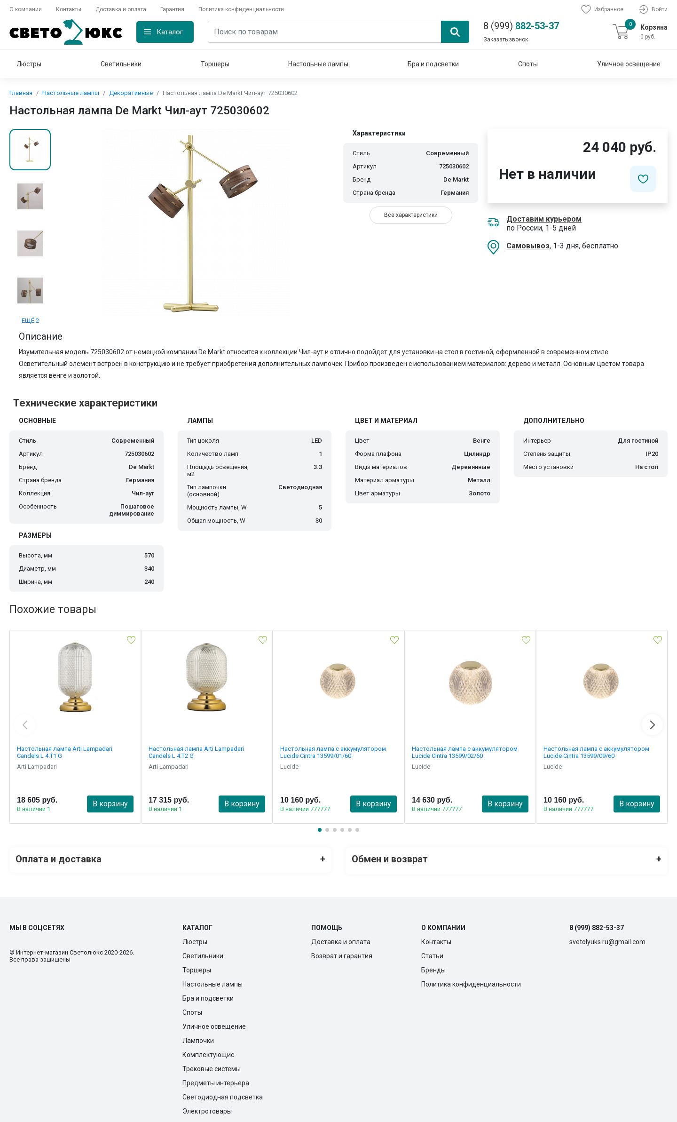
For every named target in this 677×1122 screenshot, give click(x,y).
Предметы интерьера (215, 1079)
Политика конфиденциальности (241, 9)
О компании (25, 9)
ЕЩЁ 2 (30, 320)
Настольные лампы (318, 64)
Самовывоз (528, 245)
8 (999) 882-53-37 (596, 924)
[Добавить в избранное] (643, 179)
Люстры (28, 64)
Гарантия (172, 9)
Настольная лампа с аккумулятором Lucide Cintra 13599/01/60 (333, 752)
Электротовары (207, 1107)
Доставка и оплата (120, 9)
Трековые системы (211, 1065)
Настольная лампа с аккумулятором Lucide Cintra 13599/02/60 (465, 752)
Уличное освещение (629, 64)
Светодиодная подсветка (222, 1093)
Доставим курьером (544, 219)
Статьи (432, 952)
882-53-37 (521, 26)
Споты (528, 64)
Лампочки (198, 1037)
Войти (653, 9)
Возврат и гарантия (341, 952)
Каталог (170, 32)
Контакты (68, 9)
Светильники (121, 64)
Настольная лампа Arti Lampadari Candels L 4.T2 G (196, 752)
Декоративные (131, 92)
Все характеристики (411, 215)
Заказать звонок (505, 39)
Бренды (433, 966)
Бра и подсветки (433, 64)
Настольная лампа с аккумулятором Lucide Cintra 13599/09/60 (596, 752)
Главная (20, 92)
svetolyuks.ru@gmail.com (607, 938)
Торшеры (215, 64)
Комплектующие (208, 1051)
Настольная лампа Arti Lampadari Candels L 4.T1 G (64, 752)
